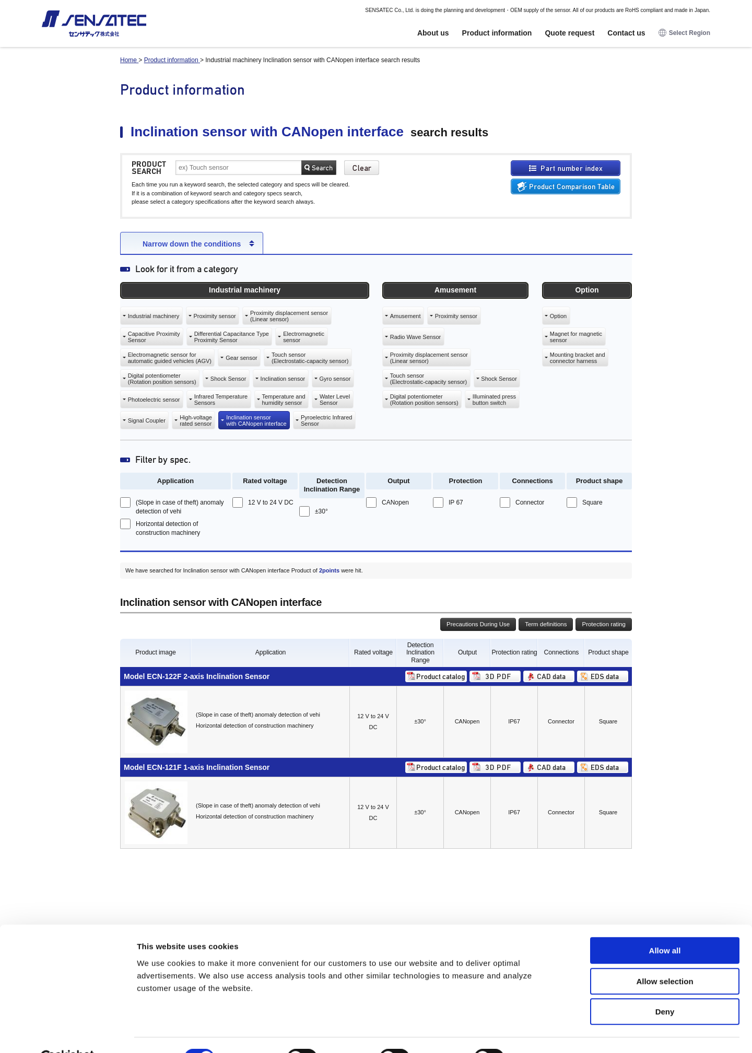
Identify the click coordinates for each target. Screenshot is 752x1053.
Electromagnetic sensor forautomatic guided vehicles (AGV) (170, 358)
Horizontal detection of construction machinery (168, 528)
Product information (497, 33)
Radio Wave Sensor (415, 337)
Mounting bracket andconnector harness (577, 358)
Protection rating (604, 624)
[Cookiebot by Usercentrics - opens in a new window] (67, 1032)
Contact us (626, 33)
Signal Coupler (147, 420)
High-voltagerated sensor (196, 420)
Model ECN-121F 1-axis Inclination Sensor (196, 767)
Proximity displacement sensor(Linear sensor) (289, 316)
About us (433, 33)
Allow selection (664, 956)
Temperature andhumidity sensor (283, 399)
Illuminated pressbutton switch (494, 399)
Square (592, 502)
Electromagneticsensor (303, 337)
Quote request (569, 33)
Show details (548, 1032)
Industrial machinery (153, 316)
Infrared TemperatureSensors (221, 399)
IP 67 (456, 502)
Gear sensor (241, 358)
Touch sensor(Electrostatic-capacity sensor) (310, 358)
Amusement (405, 316)
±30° (321, 511)
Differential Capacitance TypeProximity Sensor (231, 337)
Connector (529, 502)
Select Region (684, 33)
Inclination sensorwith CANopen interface (256, 420)
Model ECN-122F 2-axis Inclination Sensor (196, 676)
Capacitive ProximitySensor (154, 337)
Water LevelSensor (335, 399)
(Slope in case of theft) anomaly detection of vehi (180, 507)
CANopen (395, 502)
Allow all (665, 925)
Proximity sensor (214, 316)
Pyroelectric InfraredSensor (326, 420)
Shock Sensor (228, 379)
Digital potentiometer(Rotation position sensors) (162, 378)
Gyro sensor (334, 379)
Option (558, 316)
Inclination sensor (283, 379)
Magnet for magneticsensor (576, 337)
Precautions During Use (478, 624)
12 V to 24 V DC (270, 502)
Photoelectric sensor (154, 399)
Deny (665, 986)
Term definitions (546, 624)
